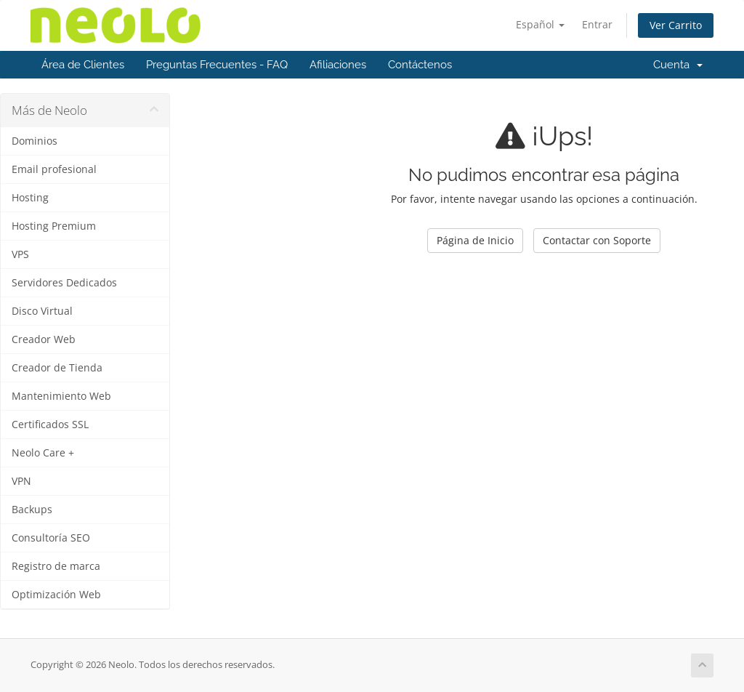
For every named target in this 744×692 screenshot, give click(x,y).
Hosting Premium (54, 226)
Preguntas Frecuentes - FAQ (217, 64)
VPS (20, 254)
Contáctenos (420, 64)
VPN (21, 481)
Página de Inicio (475, 240)
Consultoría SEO (51, 537)
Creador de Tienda (57, 367)
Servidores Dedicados (64, 282)
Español (540, 24)
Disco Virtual (42, 311)
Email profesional (54, 169)
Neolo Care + (43, 452)
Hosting (30, 197)
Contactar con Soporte (597, 240)
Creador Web (44, 339)
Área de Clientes (82, 64)
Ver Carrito (676, 25)
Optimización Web (56, 594)
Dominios (34, 141)
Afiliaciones (338, 64)
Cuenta (678, 64)
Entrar (597, 24)
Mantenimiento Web (61, 396)
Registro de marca (56, 566)
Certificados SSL (50, 424)
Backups (32, 509)
